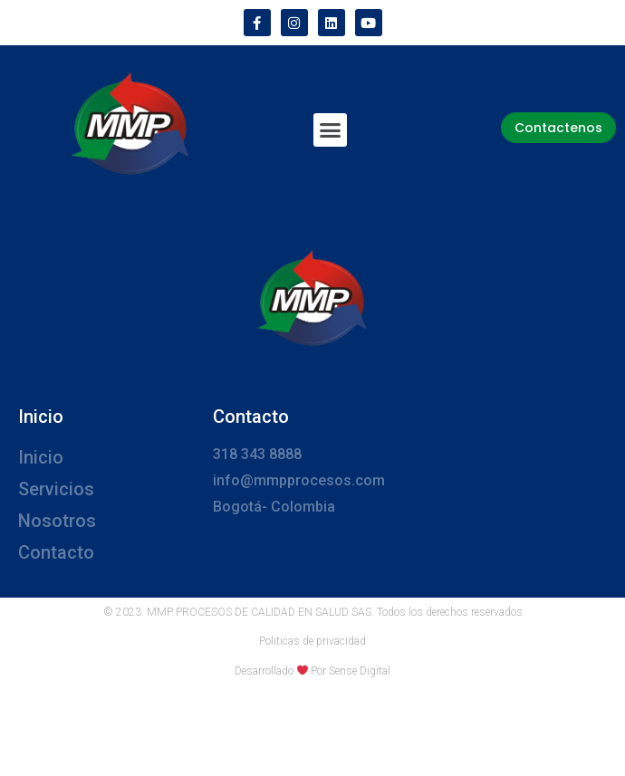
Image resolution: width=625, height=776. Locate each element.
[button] (330, 130)
